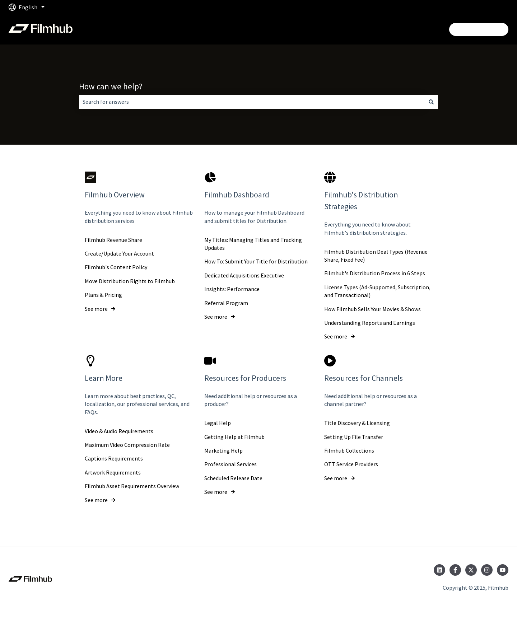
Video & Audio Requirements (119, 430)
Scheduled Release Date (233, 478)
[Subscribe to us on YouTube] (502, 570)
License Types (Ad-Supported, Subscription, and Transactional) (377, 291)
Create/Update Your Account (119, 253)
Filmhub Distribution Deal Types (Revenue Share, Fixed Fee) (376, 255)
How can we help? (111, 86)
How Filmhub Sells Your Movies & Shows (372, 308)
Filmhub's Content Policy (116, 267)
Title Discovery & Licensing (357, 422)
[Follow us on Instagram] (487, 570)
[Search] (431, 101)
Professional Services (230, 464)
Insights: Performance (232, 289)
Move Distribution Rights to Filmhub (130, 281)
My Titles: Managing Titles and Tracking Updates (253, 243)
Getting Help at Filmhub (234, 436)
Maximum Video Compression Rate (127, 444)
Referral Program (226, 302)
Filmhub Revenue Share (113, 239)
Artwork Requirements (113, 472)
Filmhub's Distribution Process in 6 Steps (374, 273)
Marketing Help (223, 450)
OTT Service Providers (351, 464)
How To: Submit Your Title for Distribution (256, 261)
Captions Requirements (114, 458)
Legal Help (217, 422)
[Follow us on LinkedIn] (439, 570)
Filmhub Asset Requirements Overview (132, 486)
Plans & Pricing (103, 294)
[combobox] (251, 101)
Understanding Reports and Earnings (369, 322)
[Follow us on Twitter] (471, 570)
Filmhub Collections (349, 450)
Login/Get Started (478, 29)
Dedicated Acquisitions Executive (244, 275)
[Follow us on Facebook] (455, 570)
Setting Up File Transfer (353, 436)
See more (96, 308)
